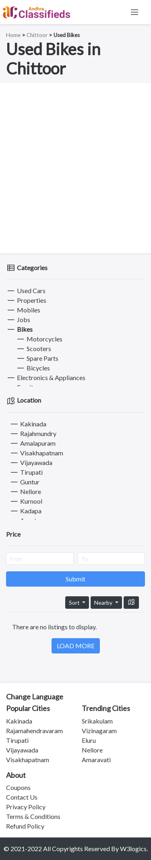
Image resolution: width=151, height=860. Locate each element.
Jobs (18, 319)
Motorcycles (39, 339)
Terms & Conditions (33, 816)
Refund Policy (25, 826)
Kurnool (25, 501)
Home (13, 35)
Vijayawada (30, 462)
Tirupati (26, 472)
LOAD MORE (76, 645)
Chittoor (37, 35)
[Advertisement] (75, 168)
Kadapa (25, 511)
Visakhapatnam (36, 453)
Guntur (24, 482)
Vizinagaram (99, 730)
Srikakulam (97, 721)
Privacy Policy (26, 806)
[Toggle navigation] (134, 12)
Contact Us (21, 797)
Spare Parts (37, 358)
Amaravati (96, 759)
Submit (75, 579)
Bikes (19, 329)
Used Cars (26, 290)
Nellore (25, 491)
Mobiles (23, 310)
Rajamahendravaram (34, 730)
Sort (75, 602)
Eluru (89, 740)
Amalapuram (32, 443)
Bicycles (33, 368)
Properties (26, 300)
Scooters (33, 348)
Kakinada (27, 424)
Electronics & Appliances (45, 377)
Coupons (18, 787)
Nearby (104, 602)
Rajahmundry (32, 433)
